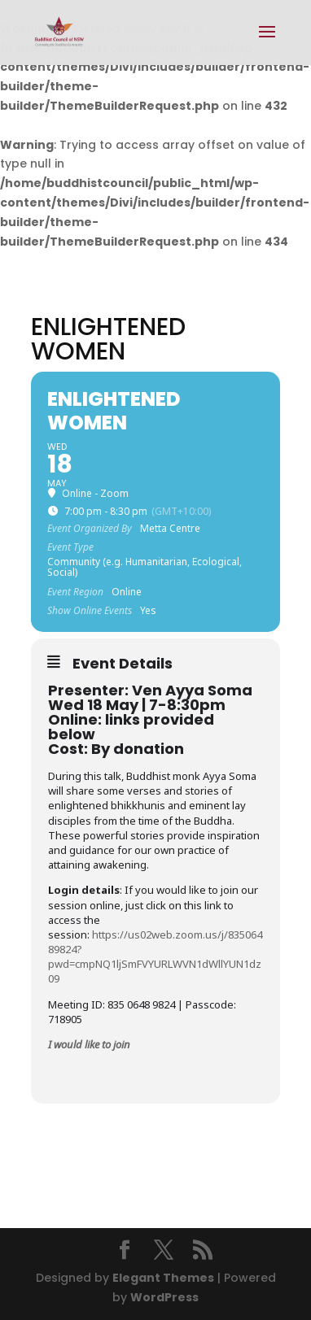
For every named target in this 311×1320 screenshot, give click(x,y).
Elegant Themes (163, 1278)
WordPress (164, 1297)
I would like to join (89, 1044)
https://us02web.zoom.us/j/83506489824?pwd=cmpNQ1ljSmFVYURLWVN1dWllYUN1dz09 (155, 957)
